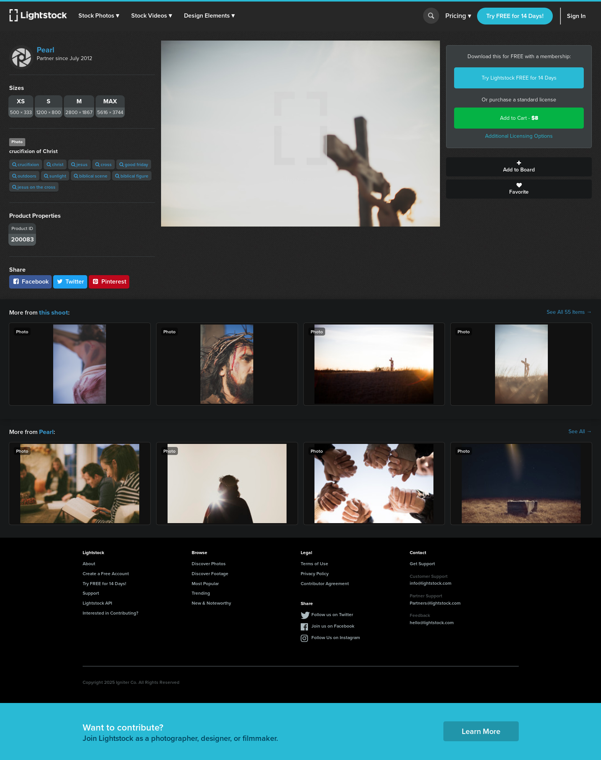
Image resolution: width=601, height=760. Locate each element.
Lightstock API (97, 602)
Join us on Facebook (332, 625)
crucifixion (25, 164)
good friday (133, 164)
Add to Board (519, 166)
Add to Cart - (519, 118)
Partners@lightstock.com (435, 602)
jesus (79, 164)
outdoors (24, 176)
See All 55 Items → (569, 312)
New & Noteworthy (211, 602)
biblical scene (90, 176)
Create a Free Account (106, 572)
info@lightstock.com (430, 582)
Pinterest (109, 281)
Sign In (576, 15)
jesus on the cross (33, 187)
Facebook (30, 281)
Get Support (422, 562)
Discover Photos (209, 562)
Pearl (45, 49)
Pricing (458, 16)
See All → (580, 431)
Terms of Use (314, 562)
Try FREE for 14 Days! (515, 15)
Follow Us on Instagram (335, 636)
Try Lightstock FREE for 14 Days (519, 78)
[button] (99, 16)
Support (91, 592)
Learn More (481, 730)
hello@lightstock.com (432, 621)
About (89, 562)
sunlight (55, 176)
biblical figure (131, 176)
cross (103, 164)
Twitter (70, 281)
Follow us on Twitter (332, 613)
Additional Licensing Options (519, 136)
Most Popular (205, 582)
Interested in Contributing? (110, 612)
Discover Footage (210, 572)
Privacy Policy (315, 572)
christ (55, 164)
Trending (201, 592)
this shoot (52, 312)
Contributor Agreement (325, 582)
